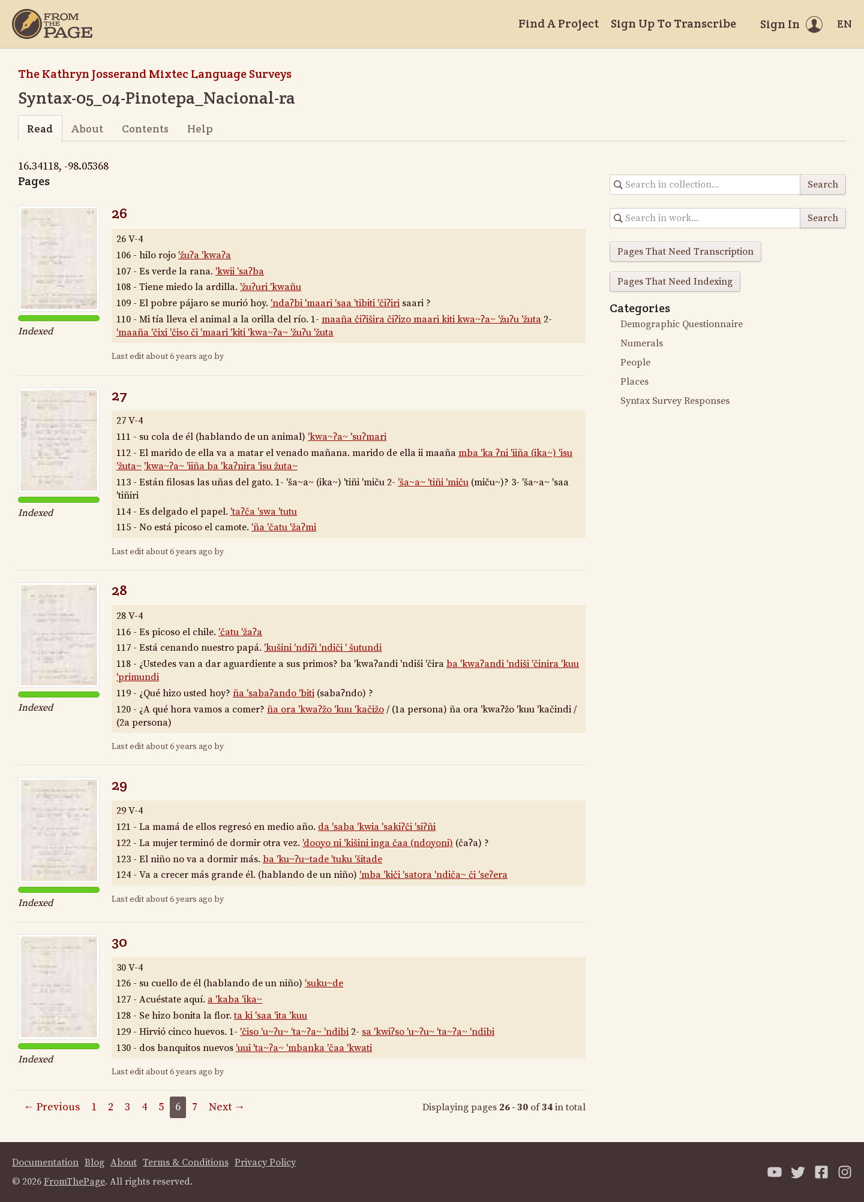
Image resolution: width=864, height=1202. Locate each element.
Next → (227, 1107)
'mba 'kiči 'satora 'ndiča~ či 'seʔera (433, 875)
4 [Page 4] (144, 1107)
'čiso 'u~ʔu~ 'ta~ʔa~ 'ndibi (294, 1032)
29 (119, 784)
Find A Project (558, 23)
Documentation (45, 1162)
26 (119, 213)
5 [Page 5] (161, 1107)
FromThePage (74, 1182)
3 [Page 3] (127, 1107)
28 (119, 590)
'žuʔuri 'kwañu (270, 287)
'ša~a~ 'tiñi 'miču (433, 482)
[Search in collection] (705, 184)
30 (119, 941)
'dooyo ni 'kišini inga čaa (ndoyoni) (377, 843)
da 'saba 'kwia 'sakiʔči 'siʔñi (377, 827)
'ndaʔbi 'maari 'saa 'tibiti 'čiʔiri (335, 303)
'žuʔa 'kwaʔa (204, 255)
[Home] (52, 24)
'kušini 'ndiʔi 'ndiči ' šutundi (323, 648)
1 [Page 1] (94, 1107)
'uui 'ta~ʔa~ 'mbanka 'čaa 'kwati (304, 1048)
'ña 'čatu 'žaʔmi (283, 527)
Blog (94, 1162)
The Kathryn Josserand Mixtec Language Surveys (155, 73)
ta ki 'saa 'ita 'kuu (270, 1016)
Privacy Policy (265, 1162)
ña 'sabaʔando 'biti (273, 693)
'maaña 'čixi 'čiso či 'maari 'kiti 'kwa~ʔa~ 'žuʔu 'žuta (225, 333)
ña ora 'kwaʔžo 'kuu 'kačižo (325, 709)
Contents (145, 128)
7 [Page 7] (194, 1107)
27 (119, 395)
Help (200, 128)
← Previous (51, 1107)
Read (40, 128)
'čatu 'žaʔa (240, 632)
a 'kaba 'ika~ (235, 999)
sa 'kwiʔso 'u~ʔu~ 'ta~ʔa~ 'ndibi (428, 1032)
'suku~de (324, 983)
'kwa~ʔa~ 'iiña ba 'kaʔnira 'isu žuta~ (221, 466)
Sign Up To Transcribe (673, 23)
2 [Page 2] (110, 1107)
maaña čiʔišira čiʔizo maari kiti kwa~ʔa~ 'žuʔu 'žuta (431, 319)
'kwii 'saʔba (239, 271)
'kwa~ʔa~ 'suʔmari (347, 437)
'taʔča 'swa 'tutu (263, 512)
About (87, 128)
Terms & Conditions (186, 1162)
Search (823, 185)
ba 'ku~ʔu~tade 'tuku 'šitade (322, 859)
